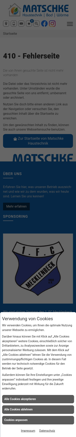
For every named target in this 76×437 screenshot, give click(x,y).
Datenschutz (47, 430)
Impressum (28, 430)
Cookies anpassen (16, 420)
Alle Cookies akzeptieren (20, 399)
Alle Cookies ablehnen (18, 409)
